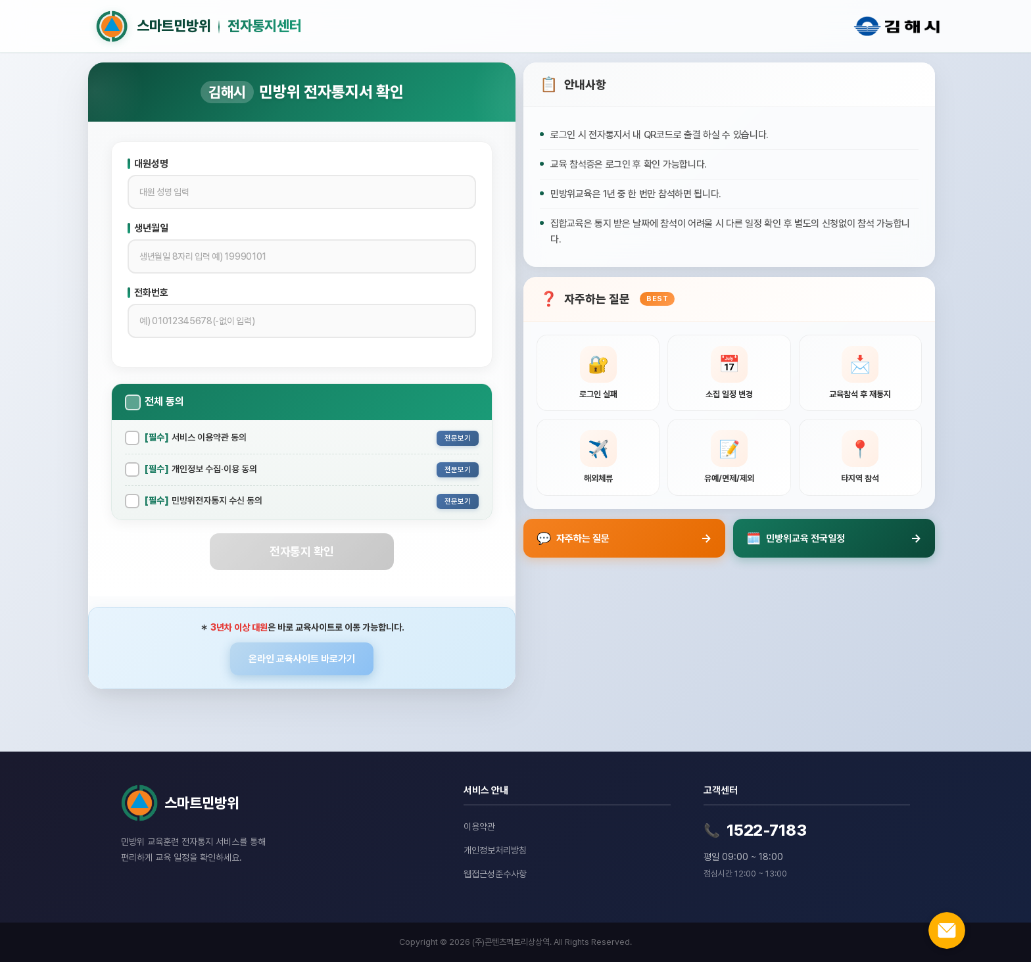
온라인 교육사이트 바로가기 (302, 659)
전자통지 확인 (302, 551)
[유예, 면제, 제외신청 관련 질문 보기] (728, 457)
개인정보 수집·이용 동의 (201, 469)
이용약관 (479, 826)
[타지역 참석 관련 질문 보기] (860, 457)
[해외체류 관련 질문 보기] (598, 457)
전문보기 (457, 438)
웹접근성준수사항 (495, 874)
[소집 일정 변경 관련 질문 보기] (728, 373)
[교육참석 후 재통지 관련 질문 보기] (860, 373)
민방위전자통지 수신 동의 (203, 500)
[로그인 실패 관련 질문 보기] (598, 373)
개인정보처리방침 (495, 850)
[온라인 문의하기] (946, 930)
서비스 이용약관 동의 (196, 437)
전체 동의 (164, 401)
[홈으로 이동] (459, 26)
